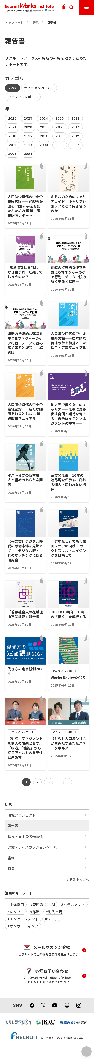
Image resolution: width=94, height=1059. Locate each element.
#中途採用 (15, 904)
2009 (44, 145)
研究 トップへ (79, 879)
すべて (13, 87)
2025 (28, 118)
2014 (44, 136)
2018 (59, 127)
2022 (75, 118)
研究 (36, 22)
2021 (12, 127)
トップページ (14, 22)
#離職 (35, 911)
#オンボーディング (23, 925)
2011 (12, 145)
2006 (75, 145)
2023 (60, 118)
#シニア (51, 918)
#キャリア (15, 911)
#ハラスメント (73, 904)
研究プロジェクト (22, 815)
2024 (44, 118)
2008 (60, 145)
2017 (75, 127)
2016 (12, 136)
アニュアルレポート (23, 96)
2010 (28, 145)
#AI (52, 904)
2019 (44, 127)
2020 (28, 127)
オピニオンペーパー (39, 87)
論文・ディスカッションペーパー (34, 847)
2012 (75, 136)
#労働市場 (54, 911)
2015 (28, 136)
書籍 (11, 857)
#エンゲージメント (23, 918)
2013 (60, 136)
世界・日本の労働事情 (25, 836)
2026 (12, 118)
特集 (11, 868)
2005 (12, 154)
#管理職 (36, 904)
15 (67, 782)
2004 (28, 154)
